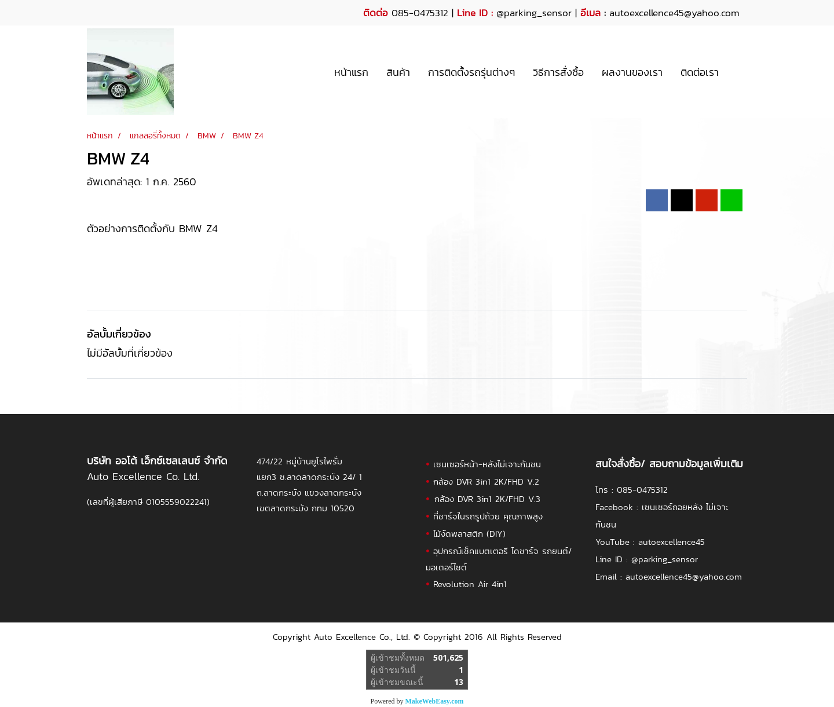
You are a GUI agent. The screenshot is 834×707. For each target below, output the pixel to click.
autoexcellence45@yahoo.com (684, 576)
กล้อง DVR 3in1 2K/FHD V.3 (487, 498)
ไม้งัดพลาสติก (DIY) (469, 533)
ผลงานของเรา (632, 72)
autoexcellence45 (671, 541)
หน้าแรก (351, 72)
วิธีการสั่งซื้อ (558, 72)
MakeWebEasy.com (434, 701)
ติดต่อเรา (700, 72)
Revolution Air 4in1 (470, 584)
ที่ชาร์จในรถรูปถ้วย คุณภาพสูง (488, 516)
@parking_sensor (534, 12)
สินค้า (398, 72)
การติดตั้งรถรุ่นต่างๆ (471, 72)
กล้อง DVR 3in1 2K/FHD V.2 (486, 481)
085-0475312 (642, 489)
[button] (737, 71)
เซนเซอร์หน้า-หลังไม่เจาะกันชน (487, 464)
